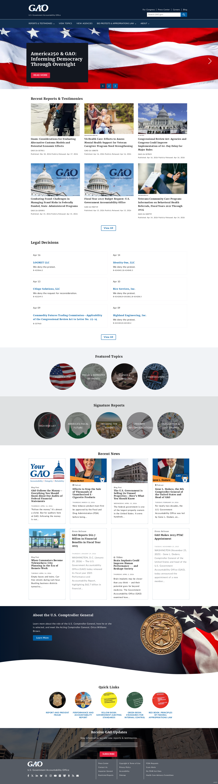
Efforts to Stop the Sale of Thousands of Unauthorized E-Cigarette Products (87, 493)
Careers (176, 10)
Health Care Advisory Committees (160, 775)
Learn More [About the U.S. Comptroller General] (42, 638)
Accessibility (124, 771)
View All (108, 228)
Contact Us (102, 767)
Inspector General (105, 771)
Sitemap (122, 775)
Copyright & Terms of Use (129, 763)
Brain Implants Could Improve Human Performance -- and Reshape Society (126, 564)
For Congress (149, 10)
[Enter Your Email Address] (109, 744)
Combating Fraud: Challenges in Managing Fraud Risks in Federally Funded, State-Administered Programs (54, 202)
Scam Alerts (151, 767)
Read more (40, 75)
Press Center (164, 10)
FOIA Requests (152, 763)
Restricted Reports (105, 775)
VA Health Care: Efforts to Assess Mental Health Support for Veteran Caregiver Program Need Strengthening (108, 142)
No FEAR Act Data (153, 771)
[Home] (54, 766)
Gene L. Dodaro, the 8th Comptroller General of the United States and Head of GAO (169, 493)
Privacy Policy (125, 767)
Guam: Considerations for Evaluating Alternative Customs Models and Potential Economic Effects (53, 142)
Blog (185, 10)
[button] (210, 61)
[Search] (164, 14)
